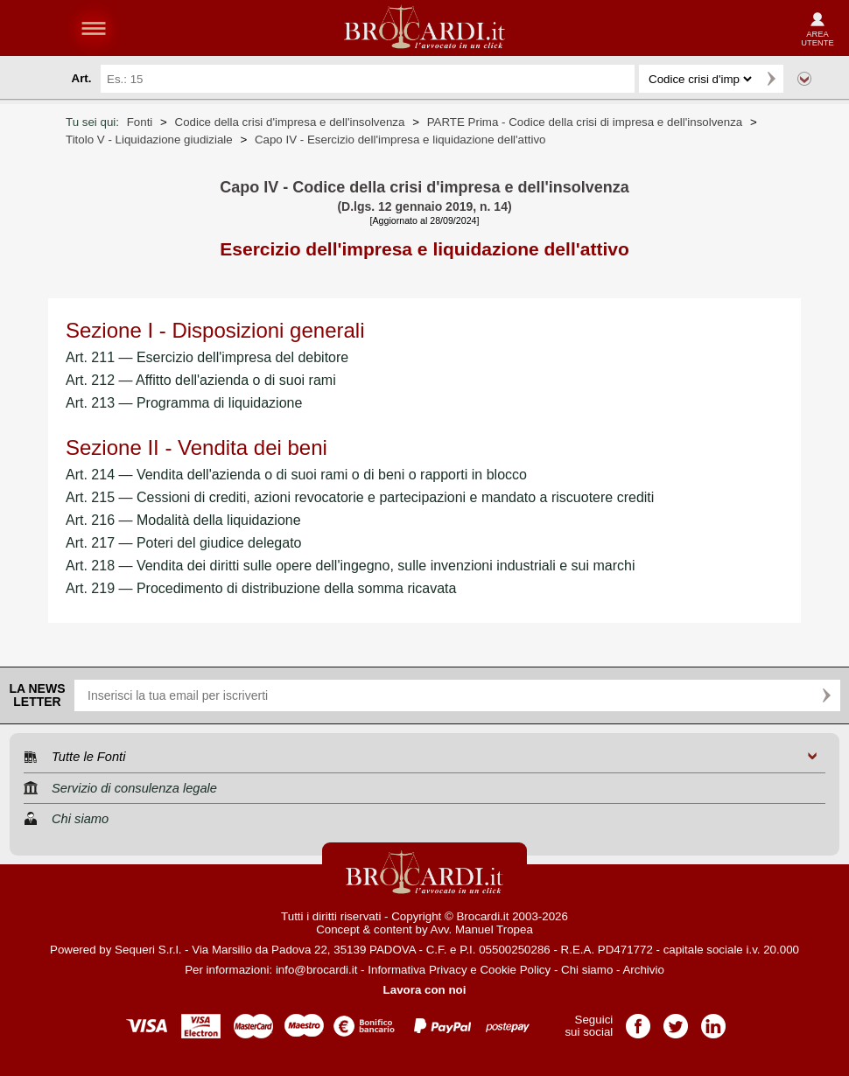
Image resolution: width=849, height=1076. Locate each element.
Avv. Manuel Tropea (482, 929)
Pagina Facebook (638, 1020)
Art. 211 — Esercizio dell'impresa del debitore (207, 357)
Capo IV (400, 139)
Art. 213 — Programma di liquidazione (184, 402)
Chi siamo (587, 969)
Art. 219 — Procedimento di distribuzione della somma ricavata (261, 588)
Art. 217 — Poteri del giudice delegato (184, 542)
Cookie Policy (515, 969)
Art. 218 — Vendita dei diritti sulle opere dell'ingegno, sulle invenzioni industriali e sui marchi (350, 565)
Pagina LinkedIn (713, 1020)
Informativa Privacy (417, 969)
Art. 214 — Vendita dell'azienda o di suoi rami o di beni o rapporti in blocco (296, 474)
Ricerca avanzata (804, 79)
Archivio (642, 969)
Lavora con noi (425, 989)
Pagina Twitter (675, 1020)
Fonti (140, 122)
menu (94, 28)
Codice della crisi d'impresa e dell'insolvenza (290, 122)
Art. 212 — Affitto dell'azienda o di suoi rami (201, 380)
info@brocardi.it (317, 969)
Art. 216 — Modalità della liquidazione (183, 520)
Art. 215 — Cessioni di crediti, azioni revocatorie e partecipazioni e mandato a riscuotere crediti (360, 497)
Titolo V (149, 139)
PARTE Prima (585, 122)
